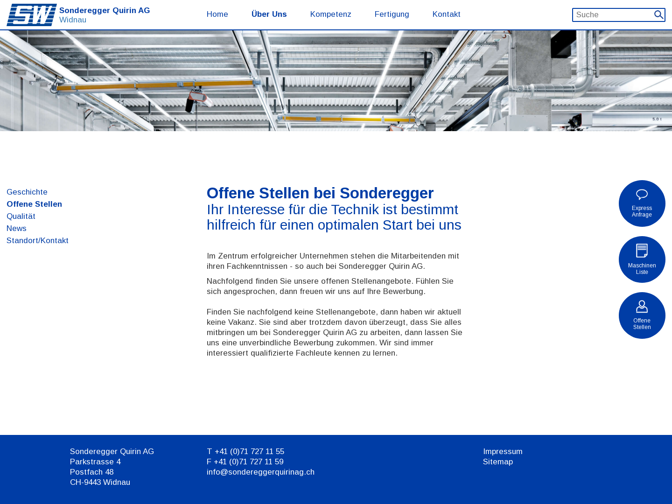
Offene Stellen (34, 204)
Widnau (72, 19)
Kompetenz (330, 14)
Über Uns (269, 14)
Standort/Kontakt (38, 240)
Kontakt (447, 14)
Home (217, 14)
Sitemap (498, 461)
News (17, 228)
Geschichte (27, 192)
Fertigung (392, 14)
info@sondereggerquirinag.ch (261, 472)
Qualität (21, 216)
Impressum (503, 451)
